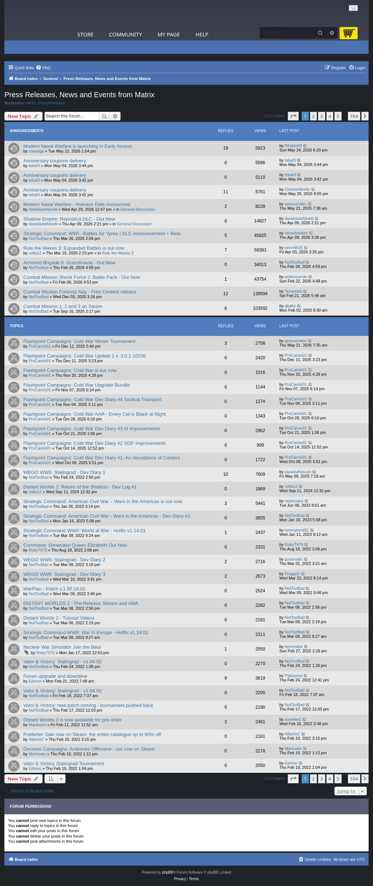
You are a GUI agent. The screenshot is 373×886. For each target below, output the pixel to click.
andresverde (296, 276)
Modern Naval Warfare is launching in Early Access (77, 146)
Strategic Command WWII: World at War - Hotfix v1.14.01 (84, 530)
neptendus (294, 501)
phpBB (167, 872)
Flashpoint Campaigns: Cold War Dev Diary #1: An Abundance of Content (101, 457)
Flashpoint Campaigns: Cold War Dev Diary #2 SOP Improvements (94, 443)
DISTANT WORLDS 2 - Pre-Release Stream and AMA (80, 603)
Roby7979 (38, 550)
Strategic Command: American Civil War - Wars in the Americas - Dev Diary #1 (107, 516)
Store (85, 34)
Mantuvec (37, 725)
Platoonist (293, 675)
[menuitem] (43, 67)
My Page (168, 34)
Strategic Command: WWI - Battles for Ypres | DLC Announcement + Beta (101, 233)
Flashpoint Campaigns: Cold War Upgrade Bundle (76, 385)
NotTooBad (38, 238)
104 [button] (354, 116)
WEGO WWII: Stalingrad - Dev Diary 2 (64, 559)
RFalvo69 (293, 145)
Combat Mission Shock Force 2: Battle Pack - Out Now (81, 277)
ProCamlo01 (40, 346)
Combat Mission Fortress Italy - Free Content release (79, 291)
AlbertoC (36, 739)
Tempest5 (293, 291)
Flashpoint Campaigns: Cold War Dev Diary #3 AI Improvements (91, 428)
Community (125, 34)
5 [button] (338, 116)
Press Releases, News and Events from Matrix (79, 95)
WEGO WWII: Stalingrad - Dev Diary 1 (64, 472)
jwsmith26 (294, 247)
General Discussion (137, 209)
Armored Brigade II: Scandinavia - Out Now (69, 262)
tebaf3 (34, 165)
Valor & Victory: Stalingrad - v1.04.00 (62, 690)
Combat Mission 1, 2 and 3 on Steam (62, 306)
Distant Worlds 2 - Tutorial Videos (58, 618)
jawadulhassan (298, 472)
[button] (293, 116)
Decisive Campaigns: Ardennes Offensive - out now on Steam (88, 749)
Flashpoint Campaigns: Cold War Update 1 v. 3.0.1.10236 (84, 356)
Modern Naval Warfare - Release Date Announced (76, 204)
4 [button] (330, 116)
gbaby (290, 306)
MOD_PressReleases (46, 103)
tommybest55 (297, 530)
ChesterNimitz (297, 189)
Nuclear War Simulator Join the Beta (62, 647)
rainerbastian (296, 233)
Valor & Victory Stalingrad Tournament (63, 763)
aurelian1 (293, 719)
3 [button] (321, 116)
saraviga (36, 151)
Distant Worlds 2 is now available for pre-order (72, 720)
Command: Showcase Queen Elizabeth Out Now (75, 545)
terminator (294, 646)
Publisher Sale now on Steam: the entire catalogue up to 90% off (92, 734)
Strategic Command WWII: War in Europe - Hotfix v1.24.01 (85, 632)
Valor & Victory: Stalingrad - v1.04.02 (62, 661)
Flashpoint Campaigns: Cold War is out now (70, 370)
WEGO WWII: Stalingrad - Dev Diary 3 (64, 574)
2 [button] (313, 116)
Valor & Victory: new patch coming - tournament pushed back (88, 705)
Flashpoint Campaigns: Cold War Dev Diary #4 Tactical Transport (92, 399)
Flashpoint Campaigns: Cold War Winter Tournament (79, 341)
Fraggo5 (292, 573)
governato (294, 559)
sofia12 (35, 253)
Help (202, 34)
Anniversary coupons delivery (54, 160)
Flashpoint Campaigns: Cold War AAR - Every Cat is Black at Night (94, 414)
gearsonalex (296, 204)
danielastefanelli (43, 209)
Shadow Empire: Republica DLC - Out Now (69, 219)
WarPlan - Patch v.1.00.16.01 (54, 589)
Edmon (35, 681)
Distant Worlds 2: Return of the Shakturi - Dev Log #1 (80, 487)
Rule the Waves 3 (117, 253)
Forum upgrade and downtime (55, 676)
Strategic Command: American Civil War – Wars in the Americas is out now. (103, 501)
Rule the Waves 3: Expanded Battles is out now (73, 248)
